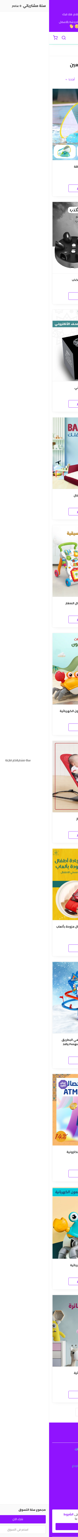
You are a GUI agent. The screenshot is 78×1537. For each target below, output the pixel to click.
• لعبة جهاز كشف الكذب (39, 280)
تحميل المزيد (39, 1412)
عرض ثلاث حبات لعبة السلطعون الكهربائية (39, 711)
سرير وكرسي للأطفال (39, 495)
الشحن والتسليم (39, 1504)
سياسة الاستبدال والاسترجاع (39, 1466)
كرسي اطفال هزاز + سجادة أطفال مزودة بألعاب (39, 926)
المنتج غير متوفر (39, 188)
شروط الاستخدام (39, 1460)
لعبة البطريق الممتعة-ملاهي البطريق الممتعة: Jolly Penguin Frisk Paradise (39, 1042)
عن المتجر (39, 1492)
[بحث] (14, 38)
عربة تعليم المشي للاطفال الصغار (39, 603)
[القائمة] (72, 38)
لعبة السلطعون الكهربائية (39, 1265)
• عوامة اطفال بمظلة (39, 166)
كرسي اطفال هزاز (39, 819)
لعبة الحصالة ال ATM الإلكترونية (39, 1152)
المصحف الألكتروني (39, 388)
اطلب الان (39, 296)
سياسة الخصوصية (39, 1472)
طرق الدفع (39, 1498)
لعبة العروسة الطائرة (39, 1373)
